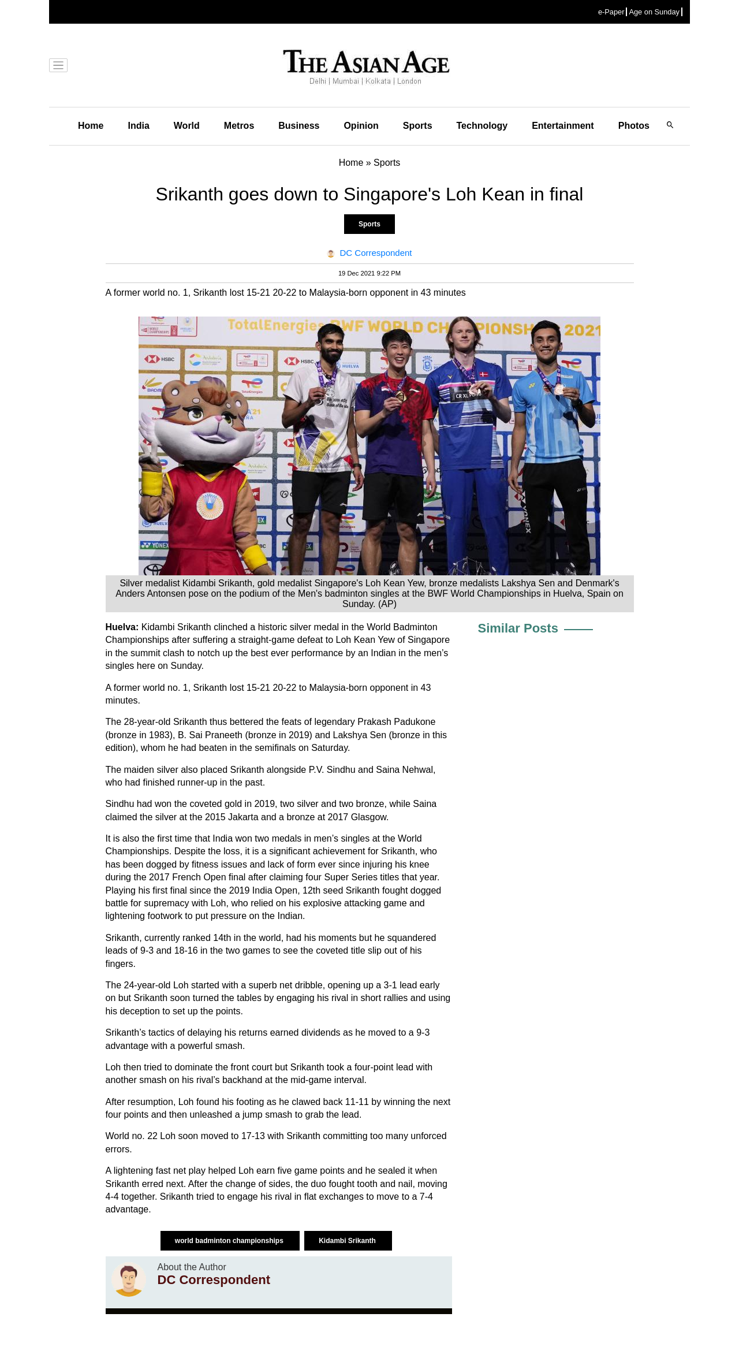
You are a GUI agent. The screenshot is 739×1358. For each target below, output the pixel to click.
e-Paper (611, 12)
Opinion (361, 126)
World (187, 126)
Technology (482, 126)
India (138, 126)
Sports (417, 126)
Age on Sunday (654, 12)
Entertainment (563, 126)
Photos (634, 126)
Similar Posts (518, 628)
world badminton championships (230, 1241)
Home (90, 126)
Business (298, 126)
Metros (239, 126)
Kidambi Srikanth (348, 1241)
